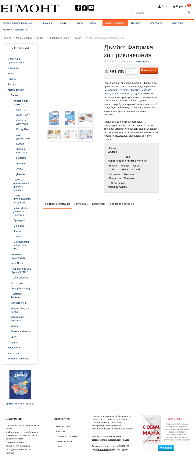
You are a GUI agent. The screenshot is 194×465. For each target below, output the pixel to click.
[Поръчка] (182, 6)
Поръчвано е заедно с (121, 203)
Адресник (60, 431)
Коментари (98, 203)
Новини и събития (15, 442)
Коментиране (142, 61)
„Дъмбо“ (123, 90)
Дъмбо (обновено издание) (20, 403)
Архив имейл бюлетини (18, 446)
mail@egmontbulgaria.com (106, 449)
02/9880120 (123, 446)
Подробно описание (57, 203)
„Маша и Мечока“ (121, 93)
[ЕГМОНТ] (29, 7)
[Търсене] (189, 13)
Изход (59, 446)
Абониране (166, 447)
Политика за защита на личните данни (22, 427)
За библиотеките (14, 438)
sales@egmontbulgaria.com (106, 440)
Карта (126, 440)
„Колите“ (134, 90)
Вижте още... (81, 203)
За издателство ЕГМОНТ (18, 449)
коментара (125, 61)
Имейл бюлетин (64, 441)
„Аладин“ (112, 90)
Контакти (10, 453)
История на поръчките (67, 436)
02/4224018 (115, 436)
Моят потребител (64, 426)
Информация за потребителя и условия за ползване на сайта (22, 433)
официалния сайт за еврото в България (112, 428)
